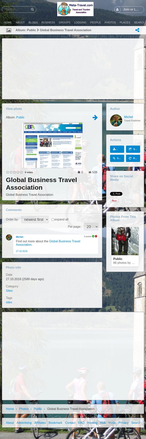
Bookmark (55, 422)
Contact (70, 422)
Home (10, 408)
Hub (103, 422)
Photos (24, 408)
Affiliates (40, 422)
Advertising (24, 422)
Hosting (92, 422)
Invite (112, 422)
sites (9, 302)
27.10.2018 (21, 251)
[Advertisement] (73, 68)
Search (136, 422)
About (10, 422)
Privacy (123, 422)
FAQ (81, 422)
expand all (61, 219)
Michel (19, 237)
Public (20, 117)
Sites (9, 290)
